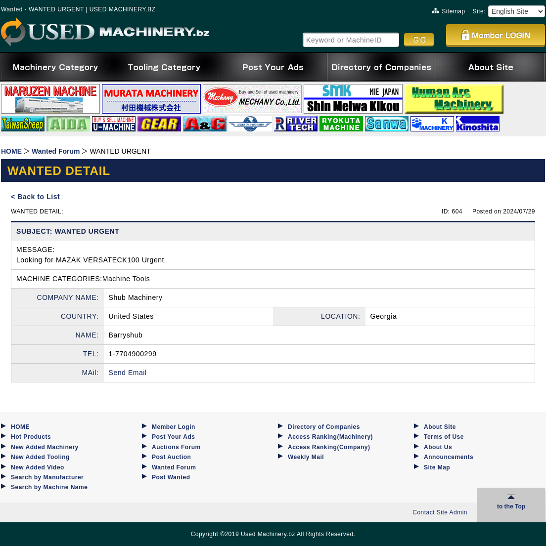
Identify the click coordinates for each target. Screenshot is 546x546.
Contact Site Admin (439, 512)
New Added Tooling (40, 457)
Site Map (437, 467)
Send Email (128, 373)
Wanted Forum (174, 467)
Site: (479, 11)
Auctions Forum (176, 447)
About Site (440, 426)
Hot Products (31, 436)
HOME (20, 426)
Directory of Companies (324, 426)
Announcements (448, 457)
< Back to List (35, 197)
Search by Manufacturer (47, 477)
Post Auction (171, 457)
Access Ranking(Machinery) (330, 436)
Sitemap (448, 11)
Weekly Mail (306, 457)
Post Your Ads (173, 436)
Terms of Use (444, 436)
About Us (438, 447)
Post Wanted (171, 477)
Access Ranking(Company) (329, 447)
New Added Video (37, 467)
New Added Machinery (45, 447)
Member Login (173, 426)
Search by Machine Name (49, 487)
